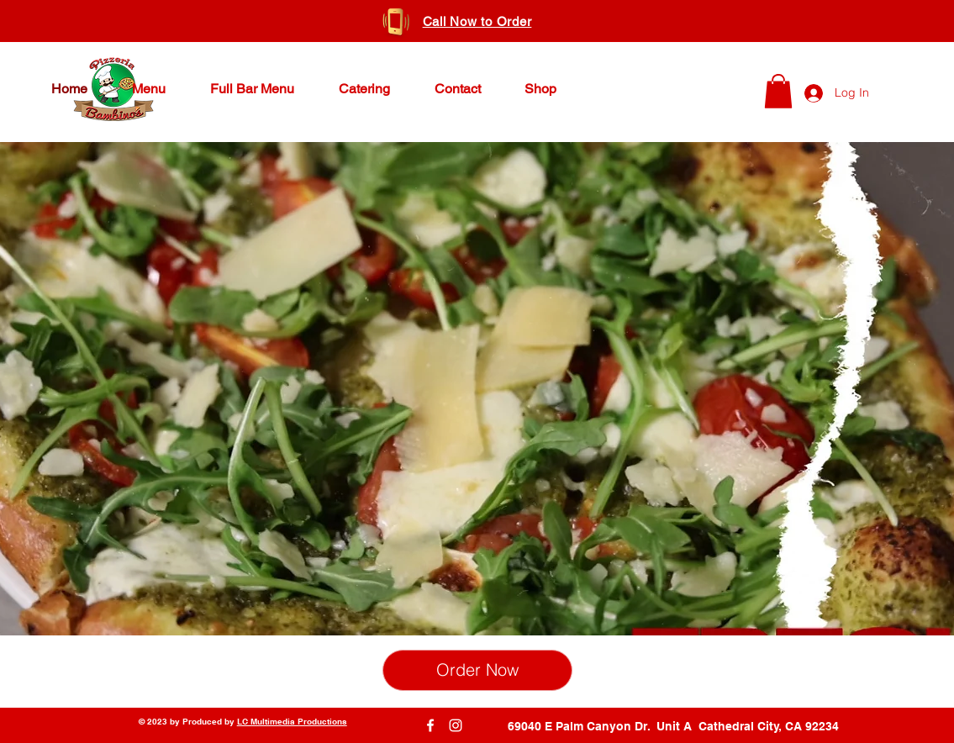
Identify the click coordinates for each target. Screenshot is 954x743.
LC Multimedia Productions (292, 721)
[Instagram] (455, 725)
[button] (778, 91)
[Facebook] (430, 725)
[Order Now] (477, 670)
